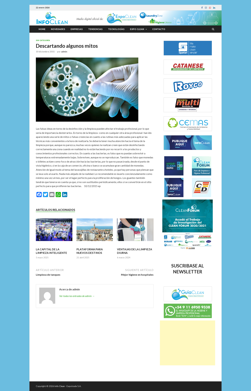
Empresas (77, 29)
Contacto (158, 29)
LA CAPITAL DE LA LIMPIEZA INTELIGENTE (51, 251)
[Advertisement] (187, 342)
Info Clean (59, 386)
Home (42, 29)
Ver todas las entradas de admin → (77, 295)
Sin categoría (43, 40)
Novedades (58, 29)
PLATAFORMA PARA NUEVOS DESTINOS (90, 251)
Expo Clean (137, 29)
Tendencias (95, 29)
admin (64, 51)
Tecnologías (116, 29)
